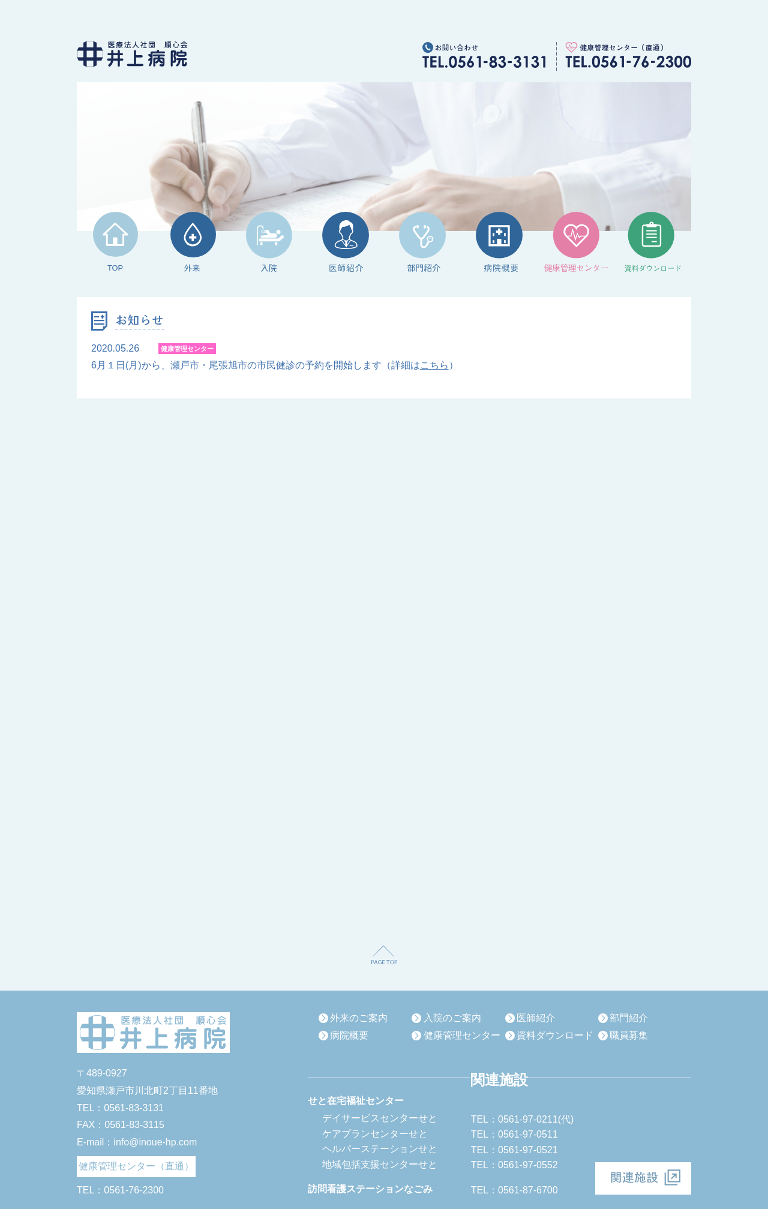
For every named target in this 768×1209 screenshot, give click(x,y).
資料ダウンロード (555, 1035)
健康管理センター (462, 1035)
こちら (434, 365)
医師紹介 (536, 1018)
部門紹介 (629, 1018)
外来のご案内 (359, 1018)
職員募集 (629, 1035)
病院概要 (349, 1035)
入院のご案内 (452, 1018)
